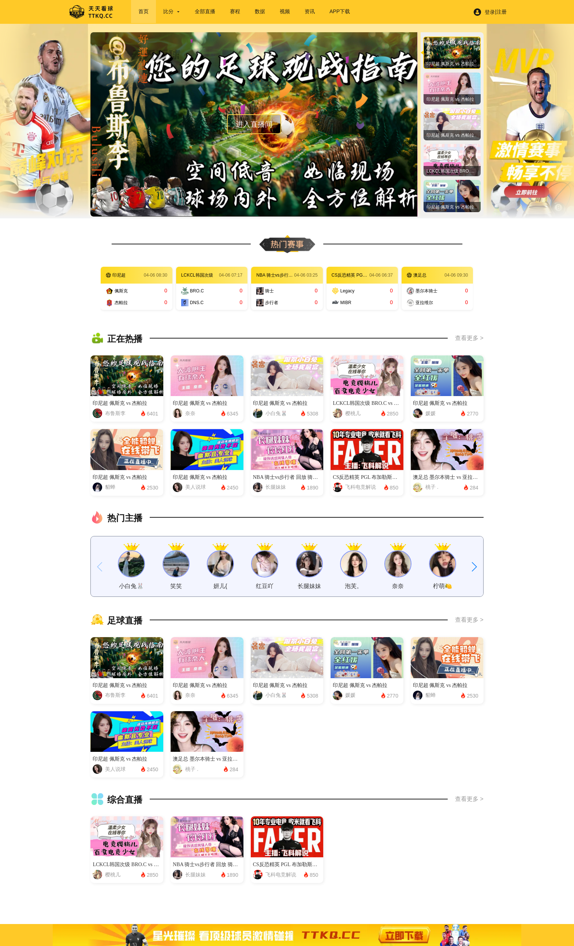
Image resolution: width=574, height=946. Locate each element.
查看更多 (466, 338)
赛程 (235, 11)
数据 (260, 11)
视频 (285, 11)
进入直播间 (254, 124)
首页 (143, 11)
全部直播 (205, 11)
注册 (501, 12)
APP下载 (339, 11)
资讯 (310, 11)
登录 (490, 12)
